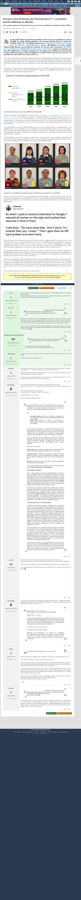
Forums (7, 1)
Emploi (44, 1)
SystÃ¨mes (77, 3)
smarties (11, 433)
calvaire (11, 625)
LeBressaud (11, 419)
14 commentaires (32, 50)
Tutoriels (14, 1)
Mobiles (72, 3)
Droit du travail (44, 5)
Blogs (24, 1)
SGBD (63, 3)
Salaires (35, 5)
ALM (31, 3)
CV (20, 5)
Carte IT (60, 5)
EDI (50, 3)
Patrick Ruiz (23, 50)
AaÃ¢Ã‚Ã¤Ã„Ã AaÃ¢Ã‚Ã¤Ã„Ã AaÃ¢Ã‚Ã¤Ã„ (17, 400)
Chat (29, 1)
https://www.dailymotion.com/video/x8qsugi (36, 675)
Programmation (56, 3)
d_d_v (11, 358)
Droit (56, 1)
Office (67, 3)
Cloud (24, 3)
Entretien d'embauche (27, 5)
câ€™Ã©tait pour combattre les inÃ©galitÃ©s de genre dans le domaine (37, 70)
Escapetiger (11, 450)
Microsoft (36, 3)
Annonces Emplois (53, 5)
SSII (39, 5)
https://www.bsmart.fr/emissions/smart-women (37, 691)
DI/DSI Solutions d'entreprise (14, 3)
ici (20, 452)
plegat (11, 714)
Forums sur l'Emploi (13, 5)
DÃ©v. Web (45, 3)
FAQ (20, 1)
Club (61, 1)
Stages (64, 5)
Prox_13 (11, 372)
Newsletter (36, 1)
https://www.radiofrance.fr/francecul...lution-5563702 (31, 455)
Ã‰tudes (50, 1)
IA (27, 3)
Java (40, 3)
